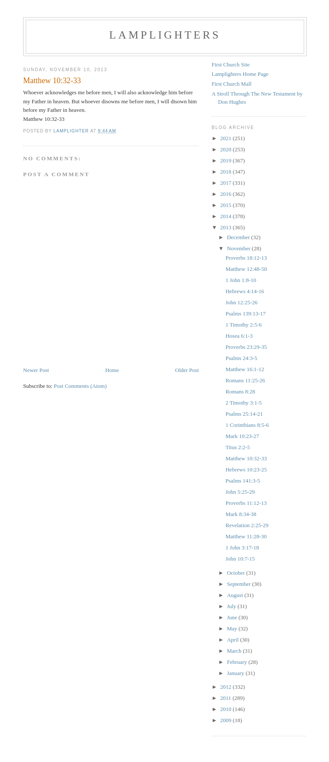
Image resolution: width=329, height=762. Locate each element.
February (237, 662)
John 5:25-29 (239, 492)
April (233, 639)
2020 (226, 149)
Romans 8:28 (240, 391)
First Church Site (231, 64)
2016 (226, 194)
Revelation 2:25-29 (246, 525)
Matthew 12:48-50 (245, 269)
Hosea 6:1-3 (238, 336)
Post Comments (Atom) (80, 386)
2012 (226, 687)
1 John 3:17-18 (242, 547)
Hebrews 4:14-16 (244, 291)
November (239, 248)
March (235, 651)
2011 (226, 698)
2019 (226, 160)
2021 (226, 138)
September (239, 584)
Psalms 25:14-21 (244, 414)
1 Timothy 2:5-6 (243, 324)
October (236, 573)
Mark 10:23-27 (242, 436)
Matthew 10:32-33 (245, 458)
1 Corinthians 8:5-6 (247, 425)
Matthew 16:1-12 (244, 369)
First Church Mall (231, 84)
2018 (226, 171)
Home (112, 370)
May (233, 628)
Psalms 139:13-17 (245, 313)
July (232, 606)
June (233, 617)
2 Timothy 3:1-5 (243, 402)
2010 (226, 709)
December (239, 237)
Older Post (187, 370)
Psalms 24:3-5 (241, 358)
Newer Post (36, 370)
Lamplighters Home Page (240, 74)
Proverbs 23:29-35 (245, 347)
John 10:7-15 (239, 558)
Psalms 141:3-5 (242, 480)
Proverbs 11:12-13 (245, 503)
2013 (226, 227)
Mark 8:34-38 (240, 514)
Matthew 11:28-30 (245, 536)
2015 (226, 205)
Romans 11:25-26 (245, 380)
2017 (226, 183)
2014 (226, 216)
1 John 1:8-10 (240, 280)
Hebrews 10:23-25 (245, 469)
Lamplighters (165, 35)
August (236, 595)
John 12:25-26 (241, 302)
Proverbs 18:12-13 (245, 258)
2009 (226, 720)
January (236, 673)
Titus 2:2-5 (237, 447)
